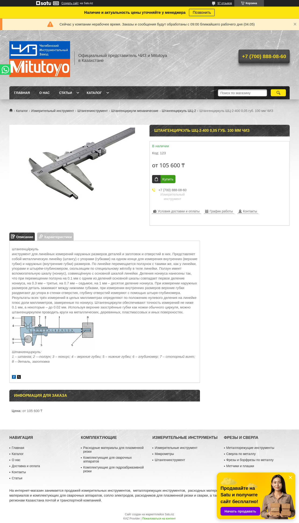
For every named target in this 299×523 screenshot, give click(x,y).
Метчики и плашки (240, 466)
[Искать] (278, 92)
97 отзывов (224, 3)
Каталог (94, 93)
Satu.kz (169, 514)
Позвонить (202, 12)
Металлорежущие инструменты (250, 448)
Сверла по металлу (241, 454)
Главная (22, 93)
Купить (167, 179)
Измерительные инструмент (176, 448)
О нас (44, 93)
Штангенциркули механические (135, 111)
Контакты (19, 472)
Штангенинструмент (92, 111)
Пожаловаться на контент (159, 518)
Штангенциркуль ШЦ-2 (179, 111)
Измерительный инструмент (52, 111)
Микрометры (164, 454)
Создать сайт (70, 3)
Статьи (65, 93)
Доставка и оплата (26, 466)
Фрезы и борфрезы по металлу (250, 460)
